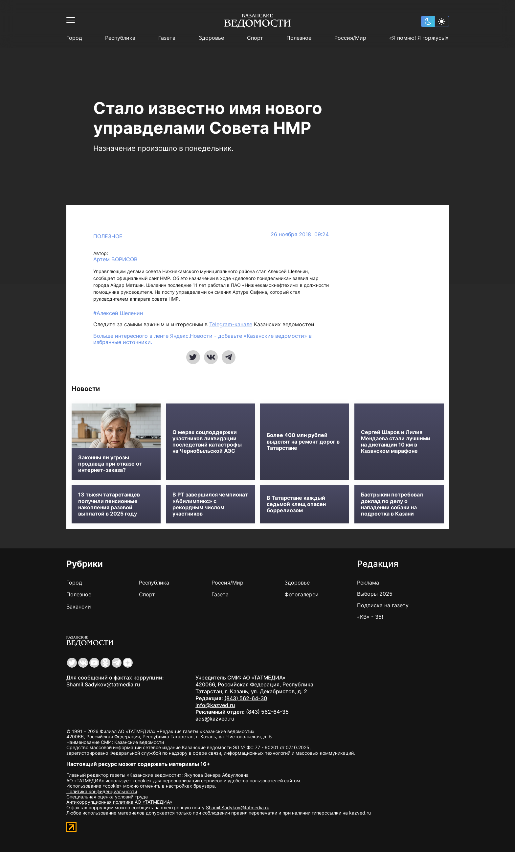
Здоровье (211, 38)
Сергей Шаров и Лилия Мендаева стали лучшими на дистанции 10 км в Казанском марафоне (395, 441)
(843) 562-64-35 (267, 711)
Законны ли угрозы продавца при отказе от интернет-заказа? (110, 463)
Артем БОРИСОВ (115, 259)
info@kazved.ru (215, 705)
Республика (120, 38)
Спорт (255, 38)
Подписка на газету (383, 605)
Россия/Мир (350, 38)
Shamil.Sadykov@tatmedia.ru (103, 684)
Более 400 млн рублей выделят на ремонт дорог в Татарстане (303, 441)
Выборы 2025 (374, 593)
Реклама (368, 582)
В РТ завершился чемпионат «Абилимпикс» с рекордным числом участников (210, 504)
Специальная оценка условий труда (107, 796)
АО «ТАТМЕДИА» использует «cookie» (109, 780)
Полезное (298, 38)
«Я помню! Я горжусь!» (419, 38)
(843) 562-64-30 (245, 698)
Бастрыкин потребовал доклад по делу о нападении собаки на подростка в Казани (392, 504)
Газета (166, 38)
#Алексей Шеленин (118, 313)
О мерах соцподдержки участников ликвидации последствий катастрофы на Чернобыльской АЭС (207, 441)
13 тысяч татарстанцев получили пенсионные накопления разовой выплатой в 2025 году (109, 504)
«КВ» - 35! (370, 616)
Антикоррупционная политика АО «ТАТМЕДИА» (119, 802)
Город (74, 38)
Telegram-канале (230, 324)
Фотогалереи (301, 594)
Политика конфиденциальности (101, 791)
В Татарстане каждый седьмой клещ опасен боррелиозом (296, 504)
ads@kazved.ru (215, 718)
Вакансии (78, 606)
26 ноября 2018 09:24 (300, 234)
